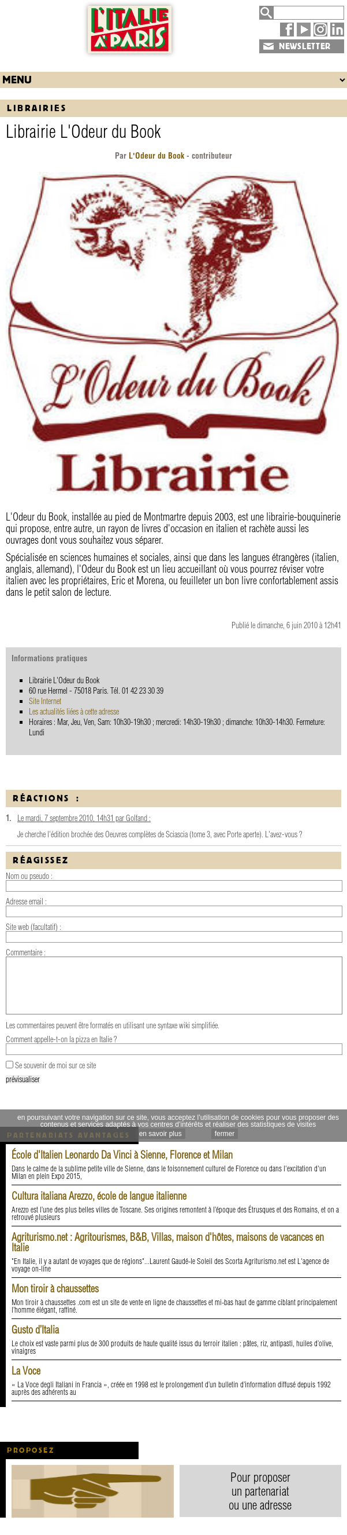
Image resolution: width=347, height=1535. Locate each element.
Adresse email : (26, 901)
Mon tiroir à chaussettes (55, 1288)
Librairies (36, 108)
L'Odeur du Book (156, 156)
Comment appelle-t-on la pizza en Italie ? (61, 1039)
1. (8, 818)
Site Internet (45, 701)
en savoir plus (160, 1134)
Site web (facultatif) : (33, 927)
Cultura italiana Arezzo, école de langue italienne (99, 1196)
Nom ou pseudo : (29, 876)
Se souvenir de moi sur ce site (55, 1065)
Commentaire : (26, 952)
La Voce (26, 1371)
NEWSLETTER (305, 46)
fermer (225, 1134)
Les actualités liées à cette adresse (74, 711)
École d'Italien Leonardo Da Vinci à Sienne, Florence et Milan (122, 1155)
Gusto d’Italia (35, 1329)
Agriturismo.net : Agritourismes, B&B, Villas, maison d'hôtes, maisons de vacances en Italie (168, 1242)
